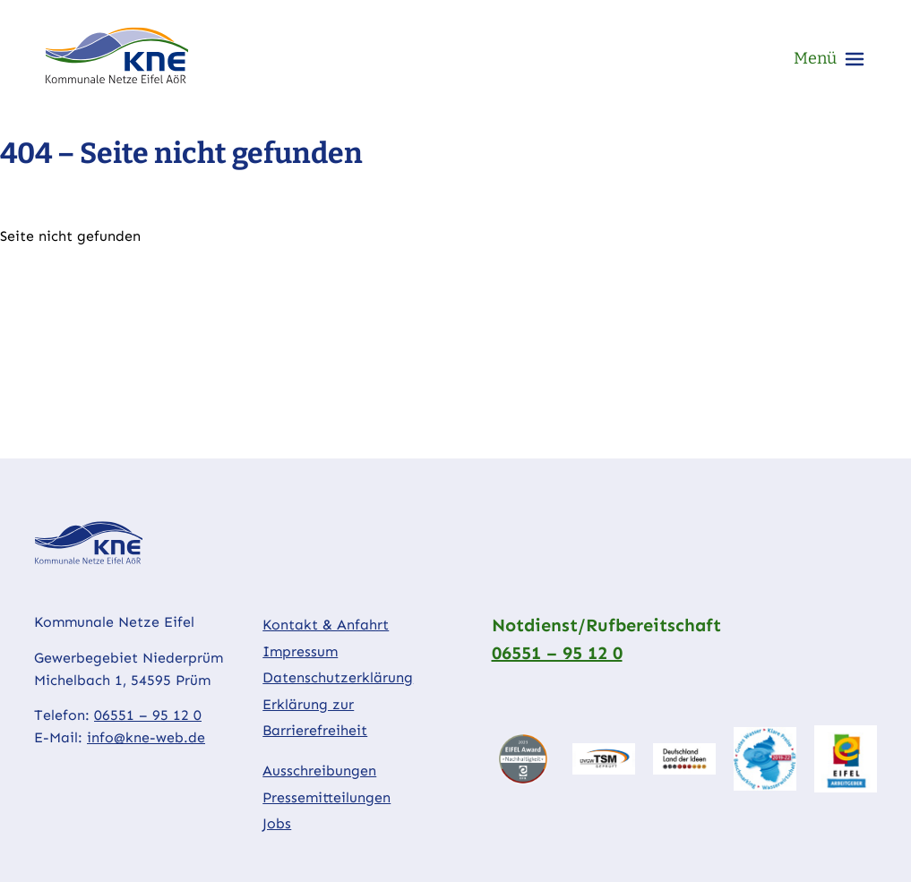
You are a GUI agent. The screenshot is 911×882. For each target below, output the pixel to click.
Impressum (300, 651)
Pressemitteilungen (326, 797)
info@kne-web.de (146, 737)
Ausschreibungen (319, 770)
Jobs (276, 823)
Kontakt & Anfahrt (325, 624)
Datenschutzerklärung (337, 677)
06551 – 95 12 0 (148, 715)
